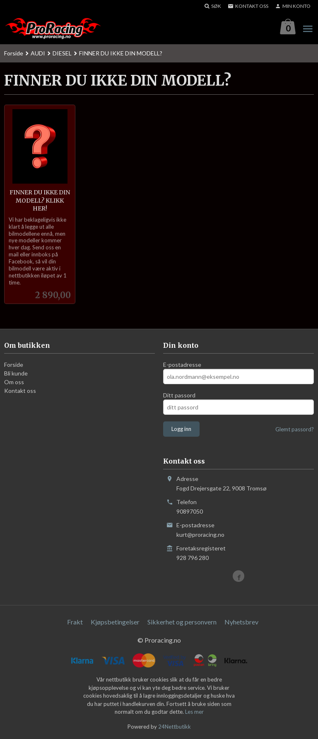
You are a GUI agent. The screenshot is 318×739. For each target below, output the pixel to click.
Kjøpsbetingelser (115, 622)
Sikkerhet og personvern (182, 622)
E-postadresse (182, 364)
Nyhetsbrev (241, 622)
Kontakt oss (20, 390)
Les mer (194, 711)
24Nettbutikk (174, 726)
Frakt (75, 622)
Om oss (14, 381)
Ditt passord (179, 395)
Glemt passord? (294, 429)
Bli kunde (16, 373)
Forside (13, 53)
